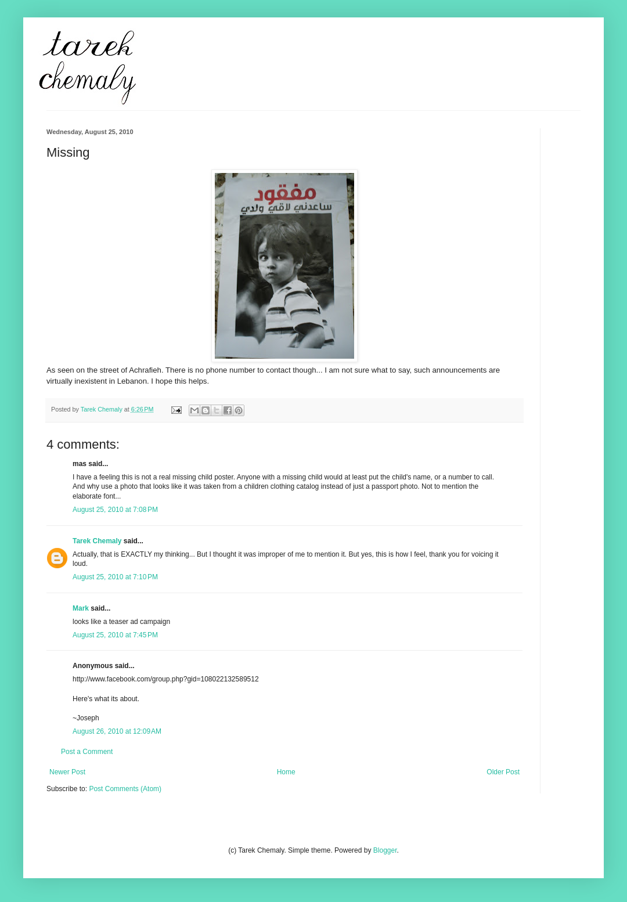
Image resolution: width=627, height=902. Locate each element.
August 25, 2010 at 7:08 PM (115, 510)
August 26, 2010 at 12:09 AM (117, 731)
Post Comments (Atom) (125, 789)
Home (286, 772)
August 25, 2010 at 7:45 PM (115, 635)
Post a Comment (87, 752)
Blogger (385, 850)
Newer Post (67, 772)
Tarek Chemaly (97, 541)
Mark (81, 608)
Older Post (503, 772)
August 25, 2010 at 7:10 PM (115, 577)
